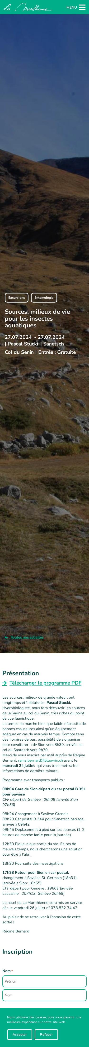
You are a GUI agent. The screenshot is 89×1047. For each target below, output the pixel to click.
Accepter (20, 1034)
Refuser (46, 1034)
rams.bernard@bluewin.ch (40, 760)
